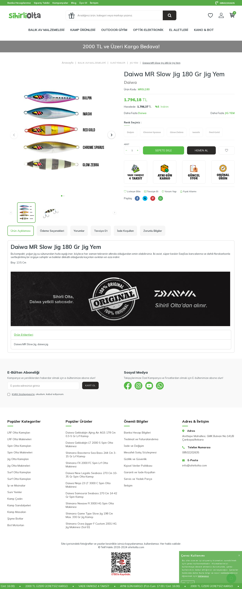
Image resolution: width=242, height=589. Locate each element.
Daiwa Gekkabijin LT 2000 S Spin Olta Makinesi (89, 444)
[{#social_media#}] (128, 386)
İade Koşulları (125, 231)
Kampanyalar (60, 2)
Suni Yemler (14, 492)
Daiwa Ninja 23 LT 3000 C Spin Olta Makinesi (88, 484)
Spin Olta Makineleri (19, 452)
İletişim (94, 2)
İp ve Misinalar (16, 485)
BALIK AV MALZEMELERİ (46, 30)
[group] (62, 131)
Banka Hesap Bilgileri (137, 432)
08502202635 (225, 3)
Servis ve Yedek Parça (138, 479)
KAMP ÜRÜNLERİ (82, 30)
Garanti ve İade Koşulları (139, 472)
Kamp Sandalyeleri (19, 505)
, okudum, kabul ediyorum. (35, 394)
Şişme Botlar (15, 518)
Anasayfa (67, 62)
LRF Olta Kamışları (18, 432)
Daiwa (130, 82)
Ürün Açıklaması (20, 231)
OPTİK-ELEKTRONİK (148, 30)
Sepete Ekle (163, 150)
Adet (126, 144)
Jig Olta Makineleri (18, 465)
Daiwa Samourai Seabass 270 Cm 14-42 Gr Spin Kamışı (91, 495)
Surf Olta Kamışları (19, 472)
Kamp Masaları (16, 512)
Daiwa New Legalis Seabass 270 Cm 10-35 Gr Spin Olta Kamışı (91, 474)
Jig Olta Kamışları (18, 459)
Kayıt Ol (90, 385)
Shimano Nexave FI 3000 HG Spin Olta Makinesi (90, 505)
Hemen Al (201, 150)
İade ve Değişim (134, 446)
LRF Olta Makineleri (19, 439)
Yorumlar (79, 231)
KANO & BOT (204, 30)
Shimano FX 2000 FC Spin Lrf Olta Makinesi (87, 464)
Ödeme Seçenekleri (52, 231)
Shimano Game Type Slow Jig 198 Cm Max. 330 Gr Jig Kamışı (89, 515)
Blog (73, 2)
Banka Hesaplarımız (19, 2)
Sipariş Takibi (42, 2)
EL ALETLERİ (178, 30)
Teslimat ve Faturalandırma (141, 439)
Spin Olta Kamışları (19, 446)
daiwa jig (42, 344)
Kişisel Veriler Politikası (138, 465)
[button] (61, 196)
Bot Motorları (15, 525)
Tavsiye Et (151, 191)
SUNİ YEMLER (117, 62)
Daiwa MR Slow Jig (25, 344)
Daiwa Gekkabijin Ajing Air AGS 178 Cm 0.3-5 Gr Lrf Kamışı (91, 434)
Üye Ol (83, 2)
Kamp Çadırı (15, 498)
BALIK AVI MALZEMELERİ (92, 62)
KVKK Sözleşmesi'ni (23, 394)
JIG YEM (134, 62)
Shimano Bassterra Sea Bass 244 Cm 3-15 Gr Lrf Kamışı (91, 454)
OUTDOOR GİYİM (114, 30)
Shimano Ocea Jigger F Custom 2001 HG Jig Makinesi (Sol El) (91, 525)
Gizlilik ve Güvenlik (135, 459)
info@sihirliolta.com (194, 465)
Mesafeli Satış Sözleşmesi (140, 452)
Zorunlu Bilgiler (152, 231)
